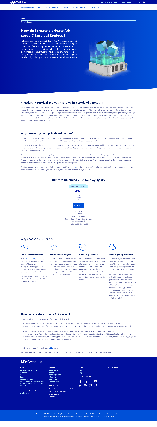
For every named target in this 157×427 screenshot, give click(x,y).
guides (50, 348)
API (21, 375)
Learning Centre (55, 375)
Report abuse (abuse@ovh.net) (32, 381)
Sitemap (86, 417)
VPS (25, 22)
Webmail (23, 372)
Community (53, 379)
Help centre (53, 370)
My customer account (28, 370)
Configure (78, 205)
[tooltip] (84, 221)
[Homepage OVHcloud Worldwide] (21, 22)
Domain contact (26, 379)
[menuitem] (108, 2)
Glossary (52, 377)
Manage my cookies (82, 414)
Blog (80, 372)
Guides (51, 372)
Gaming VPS (30, 259)
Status (22, 377)
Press (80, 370)
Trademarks (24, 393)
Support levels (54, 381)
